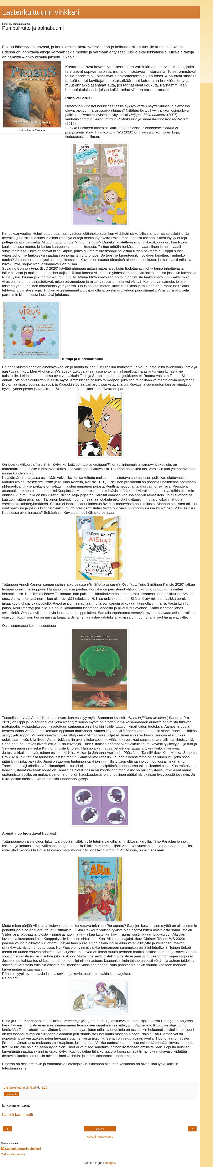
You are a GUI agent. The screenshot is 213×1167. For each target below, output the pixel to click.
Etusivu (100, 1128)
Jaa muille (11, 1094)
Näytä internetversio (100, 1136)
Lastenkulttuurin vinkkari (40, 12)
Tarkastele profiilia (13, 1154)
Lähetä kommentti (17, 1114)
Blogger (110, 1163)
